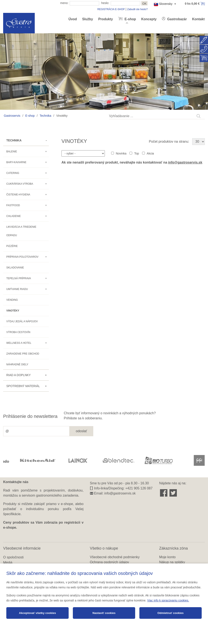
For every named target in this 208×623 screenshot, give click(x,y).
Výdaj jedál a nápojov (22, 321)
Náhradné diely (17, 364)
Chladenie (13, 216)
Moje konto (167, 557)
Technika (45, 115)
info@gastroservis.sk (185, 162)
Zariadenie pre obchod (22, 353)
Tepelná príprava (18, 278)
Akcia (150, 153)
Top (136, 153)
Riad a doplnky (18, 375)
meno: (64, 3)
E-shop (130, 19)
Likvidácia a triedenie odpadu (21, 231)
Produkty (105, 19)
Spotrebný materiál (23, 386)
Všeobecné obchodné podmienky (115, 557)
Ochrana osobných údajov (109, 562)
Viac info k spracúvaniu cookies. (168, 600)
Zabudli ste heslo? (137, 9)
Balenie (11, 151)
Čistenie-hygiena (18, 194)
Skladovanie (15, 267)
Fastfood (13, 205)
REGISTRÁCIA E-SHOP (111, 9)
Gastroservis (12, 115)
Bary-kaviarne (16, 162)
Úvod (72, 19)
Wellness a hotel (18, 342)
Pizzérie (12, 246)
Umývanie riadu (17, 289)
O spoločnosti (13, 557)
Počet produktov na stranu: (169, 141)
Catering (12, 173)
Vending (12, 299)
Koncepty (149, 19)
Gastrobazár (176, 19)
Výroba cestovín (18, 332)
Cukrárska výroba (19, 183)
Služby (87, 19)
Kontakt (198, 19)
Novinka (121, 153)
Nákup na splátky (172, 562)
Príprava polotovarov (22, 256)
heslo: (105, 3)
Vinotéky (12, 310)
